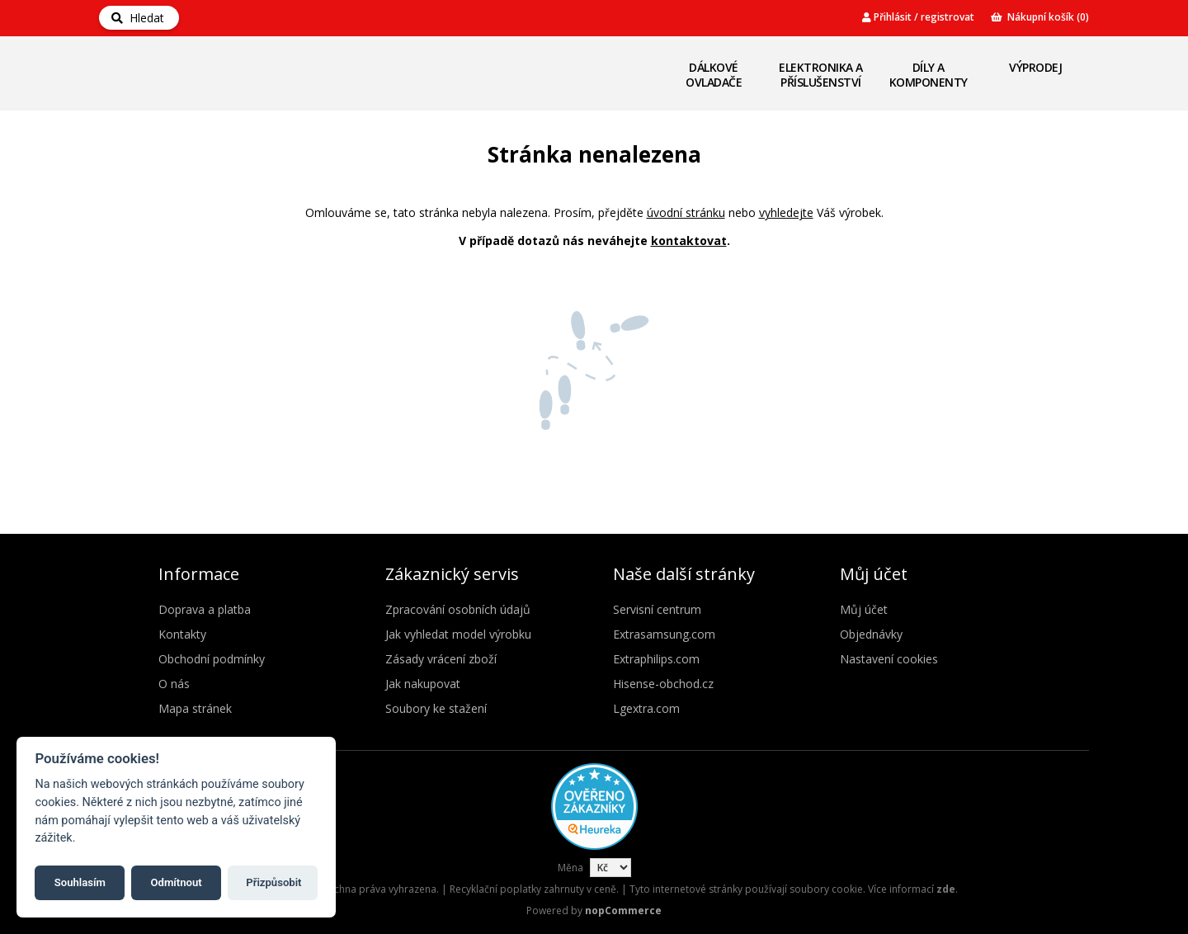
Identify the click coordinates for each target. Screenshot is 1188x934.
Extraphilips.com (656, 659)
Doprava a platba (204, 609)
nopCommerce (623, 910)
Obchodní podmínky (211, 659)
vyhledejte (786, 212)
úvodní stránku (686, 212)
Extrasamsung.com (664, 634)
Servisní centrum (657, 609)
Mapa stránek (195, 708)
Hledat (137, 18)
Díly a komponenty (928, 74)
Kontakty (182, 634)
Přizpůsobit (273, 882)
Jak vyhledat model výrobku (458, 634)
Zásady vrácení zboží (441, 659)
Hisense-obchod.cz (663, 683)
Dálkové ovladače (714, 74)
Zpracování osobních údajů (457, 609)
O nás (174, 683)
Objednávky (871, 634)
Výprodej (1035, 67)
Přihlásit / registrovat (918, 17)
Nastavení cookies (889, 659)
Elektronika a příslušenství (821, 74)
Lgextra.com (646, 708)
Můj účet (864, 609)
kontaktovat (689, 240)
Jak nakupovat (422, 683)
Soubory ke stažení (436, 708)
